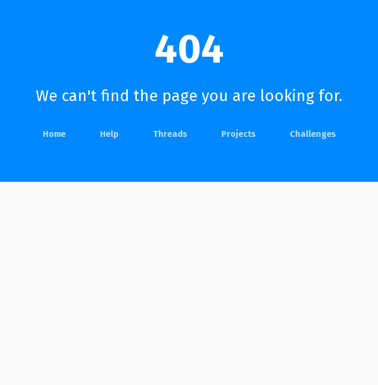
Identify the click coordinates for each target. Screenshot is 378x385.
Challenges (313, 134)
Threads (170, 134)
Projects (238, 134)
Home (54, 134)
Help (109, 134)
